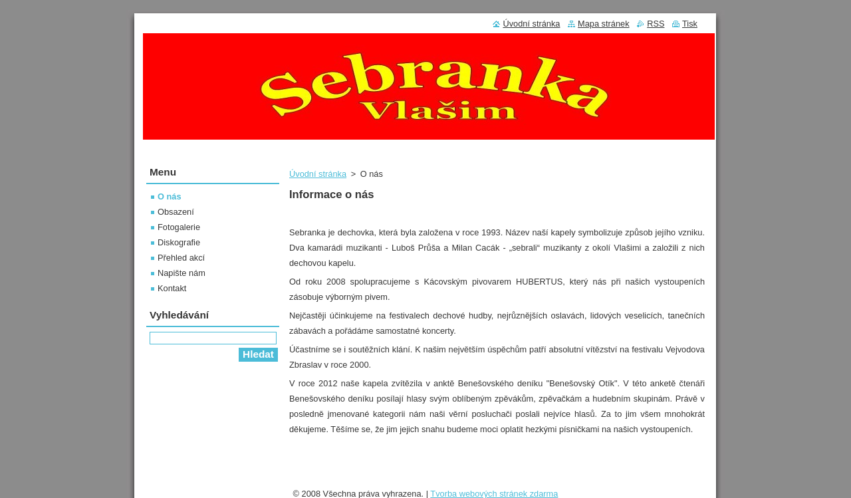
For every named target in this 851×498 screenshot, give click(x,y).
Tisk (689, 24)
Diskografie (179, 242)
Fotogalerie (179, 227)
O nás (170, 196)
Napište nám (181, 273)
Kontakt (172, 288)
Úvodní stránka (317, 174)
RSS (655, 24)
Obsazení (176, 212)
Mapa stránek (604, 24)
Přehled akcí (181, 258)
